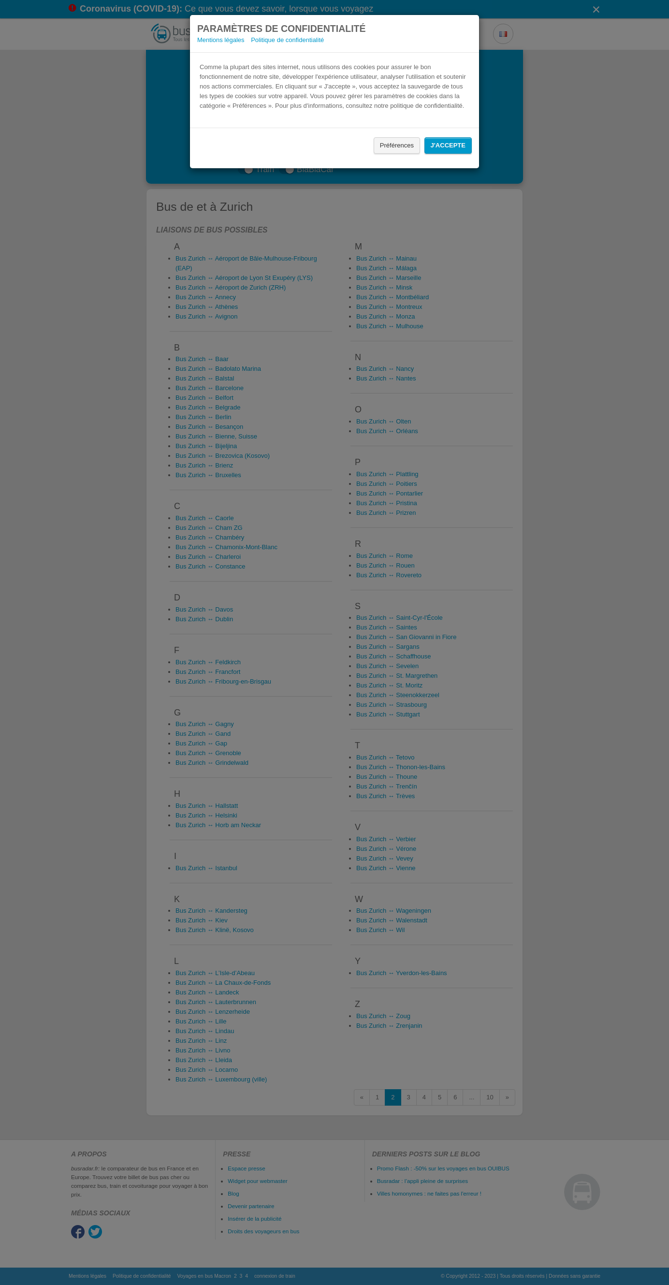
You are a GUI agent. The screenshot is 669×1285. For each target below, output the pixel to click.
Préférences (397, 145)
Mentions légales (221, 40)
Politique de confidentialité (287, 40)
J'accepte (448, 145)
